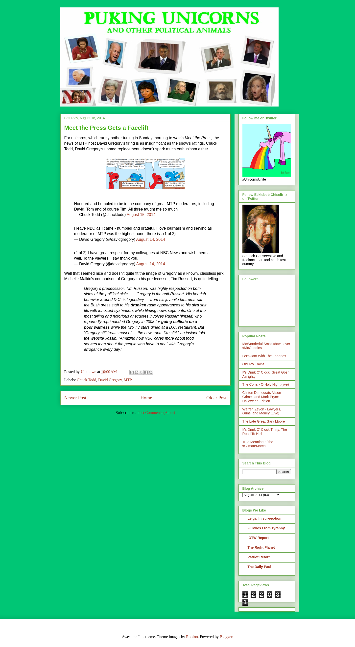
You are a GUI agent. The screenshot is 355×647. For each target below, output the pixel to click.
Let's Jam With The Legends (264, 356)
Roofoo (192, 637)
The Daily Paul (259, 567)
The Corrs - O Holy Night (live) (265, 384)
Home (146, 397)
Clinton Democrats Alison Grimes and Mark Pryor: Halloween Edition (261, 397)
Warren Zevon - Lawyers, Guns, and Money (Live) (261, 411)
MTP (128, 380)
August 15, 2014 (141, 215)
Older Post (216, 397)
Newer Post (75, 397)
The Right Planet (261, 547)
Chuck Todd (86, 380)
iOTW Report (258, 538)
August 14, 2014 (150, 239)
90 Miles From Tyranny (266, 528)
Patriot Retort (259, 557)
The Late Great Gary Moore (263, 421)
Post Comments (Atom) (156, 412)
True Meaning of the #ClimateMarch (257, 444)
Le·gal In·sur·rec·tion (265, 518)
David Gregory (110, 380)
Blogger (226, 637)
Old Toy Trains (253, 364)
